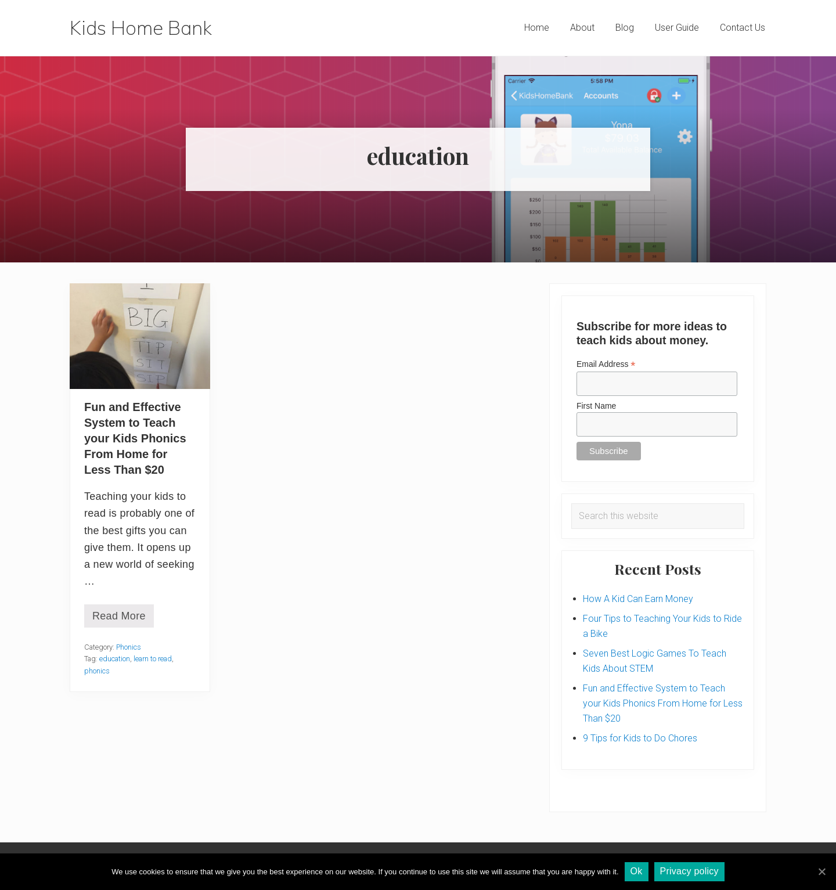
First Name (596, 405)
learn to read (153, 658)
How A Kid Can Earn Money (638, 598)
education (114, 658)
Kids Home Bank (141, 27)
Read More (119, 619)
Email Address (606, 364)
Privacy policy (689, 871)
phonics (97, 670)
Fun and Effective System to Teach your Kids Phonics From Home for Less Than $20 (135, 438)
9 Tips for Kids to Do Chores (640, 738)
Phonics (128, 647)
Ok (636, 871)
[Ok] (821, 871)
